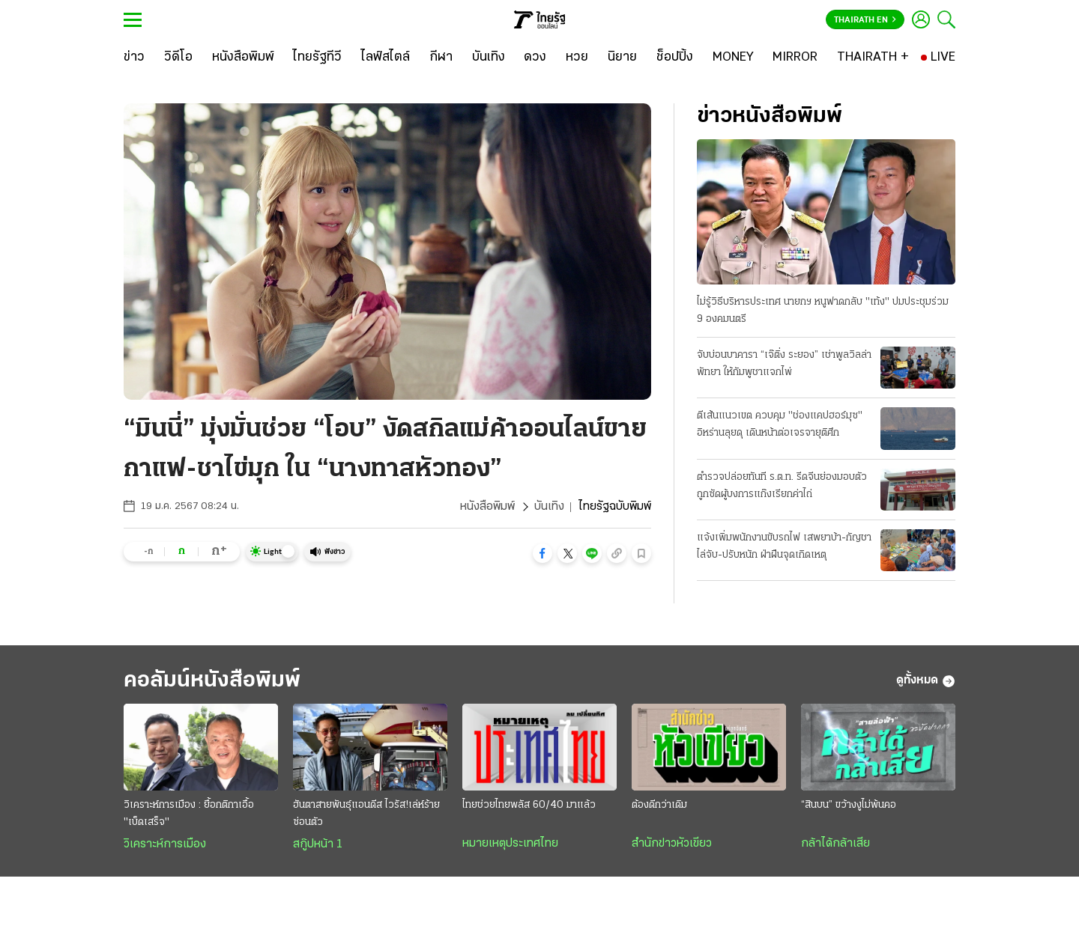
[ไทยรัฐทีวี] (317, 57)
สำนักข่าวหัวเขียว (672, 844)
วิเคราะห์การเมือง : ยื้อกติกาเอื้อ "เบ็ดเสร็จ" (189, 814)
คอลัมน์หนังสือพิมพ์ (212, 680)
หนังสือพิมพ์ (487, 507)
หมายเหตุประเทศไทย (510, 844)
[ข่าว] (134, 57)
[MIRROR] (795, 57)
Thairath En (865, 20)
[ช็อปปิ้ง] (674, 57)
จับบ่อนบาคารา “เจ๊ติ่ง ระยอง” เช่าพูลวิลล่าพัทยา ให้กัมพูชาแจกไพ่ (784, 364)
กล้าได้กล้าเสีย (835, 844)
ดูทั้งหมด (925, 681)
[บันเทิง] (488, 57)
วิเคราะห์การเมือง (165, 844)
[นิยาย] (622, 57)
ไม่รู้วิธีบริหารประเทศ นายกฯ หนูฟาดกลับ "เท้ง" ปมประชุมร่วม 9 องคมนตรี (823, 310)
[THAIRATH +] (873, 57)
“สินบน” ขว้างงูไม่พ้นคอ (848, 805)
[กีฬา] (441, 57)
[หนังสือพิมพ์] (243, 57)
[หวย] (577, 57)
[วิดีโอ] (178, 57)
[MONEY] (733, 57)
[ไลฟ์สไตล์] (385, 57)
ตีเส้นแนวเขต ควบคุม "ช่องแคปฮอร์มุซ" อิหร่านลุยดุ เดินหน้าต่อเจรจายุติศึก (779, 424)
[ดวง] (535, 57)
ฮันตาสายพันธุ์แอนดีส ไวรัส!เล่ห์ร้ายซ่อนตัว (366, 814)
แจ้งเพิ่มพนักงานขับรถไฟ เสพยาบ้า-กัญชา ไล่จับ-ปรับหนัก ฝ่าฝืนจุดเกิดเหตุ (784, 546)
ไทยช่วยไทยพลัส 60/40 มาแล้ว (529, 805)
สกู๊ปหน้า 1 (317, 844)
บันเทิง (549, 507)
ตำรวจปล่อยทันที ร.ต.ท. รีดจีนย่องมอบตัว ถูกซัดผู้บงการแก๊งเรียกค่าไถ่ (782, 486)
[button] (542, 553)
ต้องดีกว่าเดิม (659, 805)
